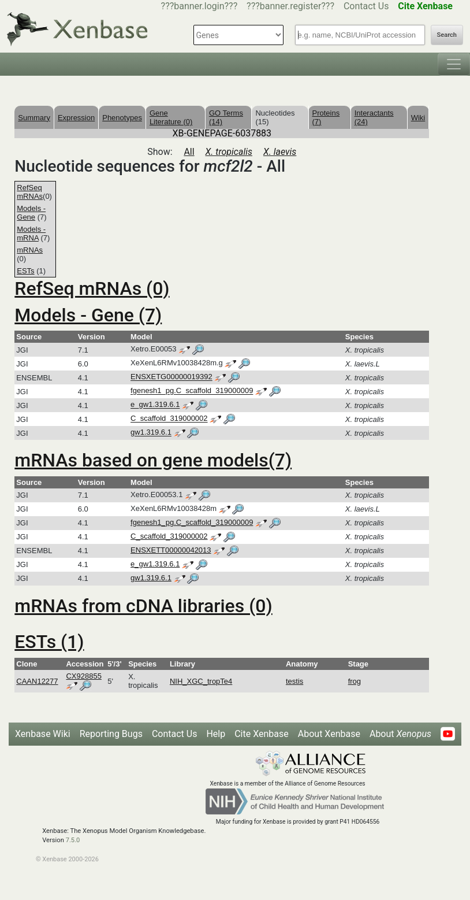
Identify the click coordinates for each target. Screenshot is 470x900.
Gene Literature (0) (171, 117)
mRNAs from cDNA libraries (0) (143, 606)
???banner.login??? (199, 6)
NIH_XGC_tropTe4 (201, 681)
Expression (76, 117)
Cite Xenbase (261, 733)
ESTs (25, 270)
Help (215, 733)
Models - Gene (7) (88, 315)
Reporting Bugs (111, 733)
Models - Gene (31, 212)
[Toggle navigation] (454, 64)
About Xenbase (329, 733)
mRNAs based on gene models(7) (153, 460)
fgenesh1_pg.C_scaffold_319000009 (191, 391)
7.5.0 (73, 840)
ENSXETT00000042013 (170, 550)
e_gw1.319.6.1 (155, 405)
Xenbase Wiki (42, 733)
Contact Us (366, 6)
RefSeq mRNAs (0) (91, 288)
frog (354, 681)
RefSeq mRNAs (30, 192)
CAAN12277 (37, 681)
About (400, 733)
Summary (34, 117)
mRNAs (30, 250)
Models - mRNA (31, 233)
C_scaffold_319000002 (169, 418)
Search (447, 35)
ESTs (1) (49, 642)
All (189, 151)
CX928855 (83, 676)
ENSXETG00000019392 (171, 377)
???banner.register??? (290, 6)
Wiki (418, 117)
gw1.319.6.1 (150, 432)
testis (294, 681)
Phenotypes (122, 117)
